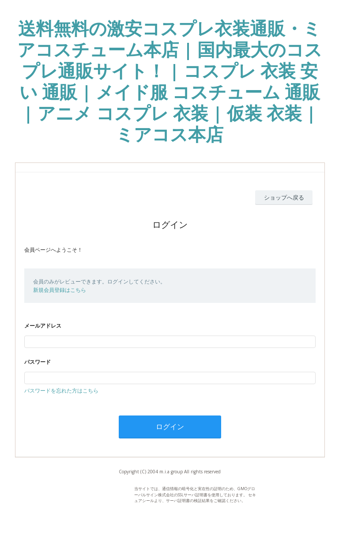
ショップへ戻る (284, 197)
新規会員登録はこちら (59, 290)
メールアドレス (42, 325)
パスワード (37, 362)
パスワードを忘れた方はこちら (61, 390)
